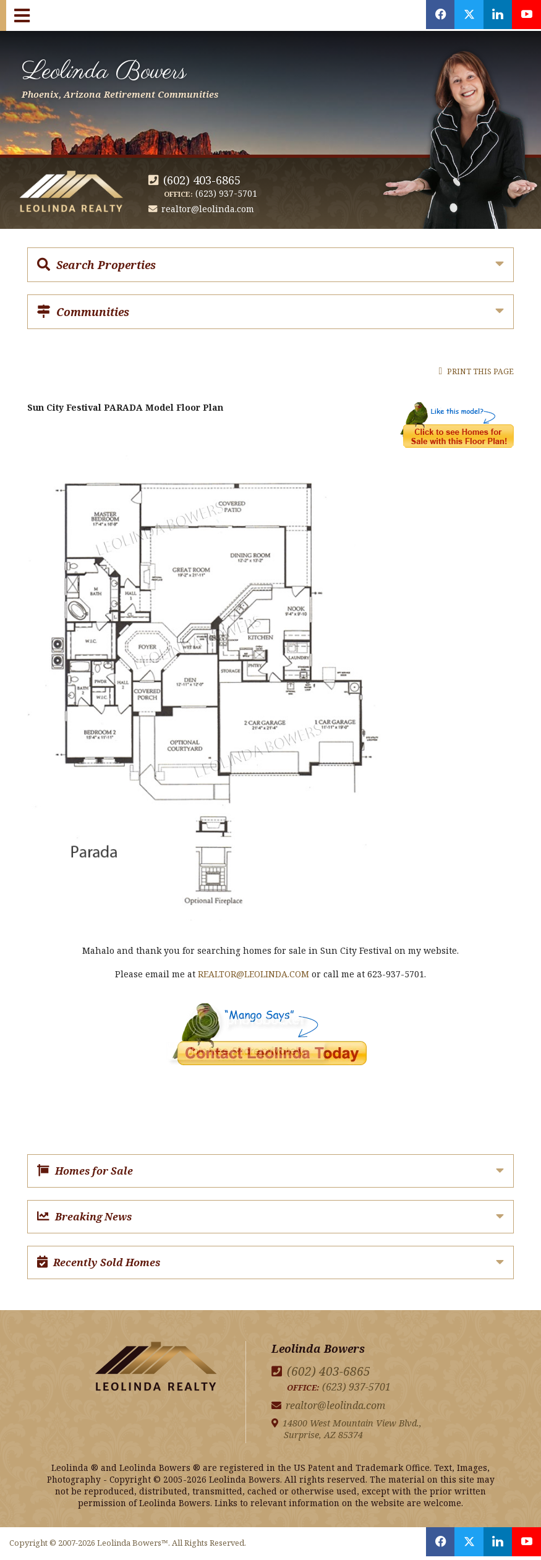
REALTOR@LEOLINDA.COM (253, 974)
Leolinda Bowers (131, 76)
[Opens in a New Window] (432, 15)
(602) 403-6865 (202, 179)
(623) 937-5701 (226, 193)
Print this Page (476, 371)
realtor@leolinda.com (208, 209)
